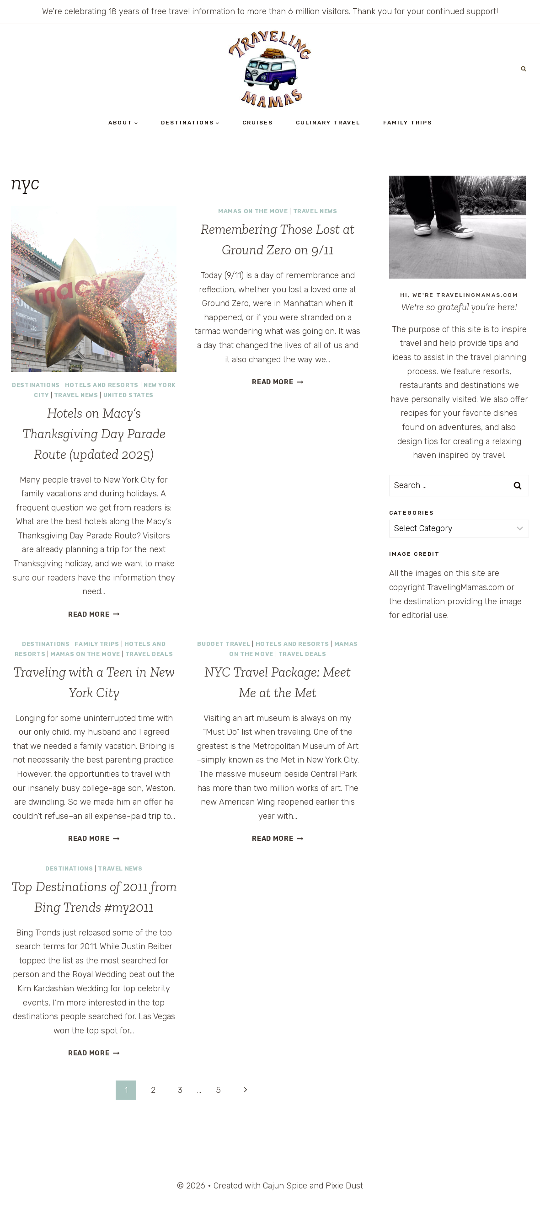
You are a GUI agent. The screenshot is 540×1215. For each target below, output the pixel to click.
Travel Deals (149, 654)
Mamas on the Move (253, 211)
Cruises (257, 122)
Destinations (36, 385)
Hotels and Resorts (102, 385)
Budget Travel (223, 643)
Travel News (76, 395)
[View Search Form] (523, 69)
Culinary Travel (328, 122)
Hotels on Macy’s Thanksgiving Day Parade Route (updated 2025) (94, 433)
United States (128, 395)
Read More (93, 614)
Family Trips (407, 122)
